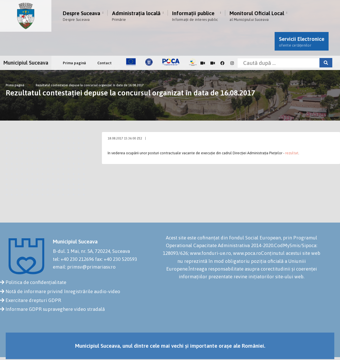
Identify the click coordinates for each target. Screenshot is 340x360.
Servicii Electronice (301, 41)
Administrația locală (136, 16)
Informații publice (195, 16)
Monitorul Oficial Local (257, 16)
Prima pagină (74, 63)
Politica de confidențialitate (35, 282)
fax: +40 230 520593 (116, 259)
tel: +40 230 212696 (73, 259)
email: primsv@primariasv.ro (84, 267)
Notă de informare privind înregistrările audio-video (62, 291)
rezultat (291, 153)
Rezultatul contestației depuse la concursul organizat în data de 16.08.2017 (90, 85)
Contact (104, 63)
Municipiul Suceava (25, 62)
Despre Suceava (81, 16)
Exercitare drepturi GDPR (33, 300)
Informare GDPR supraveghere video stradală (55, 309)
